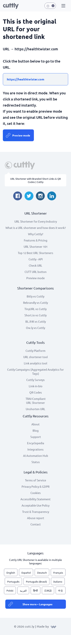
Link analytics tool (35, 363)
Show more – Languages (37, 604)
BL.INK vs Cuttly (35, 321)
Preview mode (21, 135)
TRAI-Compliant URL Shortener (36, 400)
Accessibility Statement (35, 499)
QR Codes (35, 392)
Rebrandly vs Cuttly (35, 302)
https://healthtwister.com (25, 79)
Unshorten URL (35, 409)
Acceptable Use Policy (35, 505)
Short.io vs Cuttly (35, 315)
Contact (35, 524)
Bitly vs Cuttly (35, 296)
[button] (62, 5)
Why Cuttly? (35, 234)
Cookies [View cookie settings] (35, 493)
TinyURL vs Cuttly (35, 309)
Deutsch (42, 572)
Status (35, 462)
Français (58, 572)
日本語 (48, 590)
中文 (60, 590)
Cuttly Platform (35, 350)
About (35, 424)
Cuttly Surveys (35, 380)
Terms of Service (35, 480)
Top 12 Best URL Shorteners (35, 253)
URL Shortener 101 (36, 246)
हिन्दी (35, 590)
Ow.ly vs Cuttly (35, 328)
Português (13, 581)
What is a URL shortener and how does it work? (35, 227)
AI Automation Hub (35, 455)
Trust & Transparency (35, 511)
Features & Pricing (35, 240)
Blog (36, 430)
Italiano (57, 581)
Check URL (35, 265)
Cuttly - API (36, 259)
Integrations (35, 449)
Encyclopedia (35, 443)
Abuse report (35, 518)
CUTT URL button (36, 271)
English (10, 572)
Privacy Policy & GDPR (35, 486)
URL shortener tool (35, 357)
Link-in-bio (35, 386)
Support (35, 437)
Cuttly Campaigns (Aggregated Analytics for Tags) (35, 371)
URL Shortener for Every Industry (35, 221)
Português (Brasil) (36, 581)
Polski (9, 590)
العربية (23, 590)
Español (26, 572)
